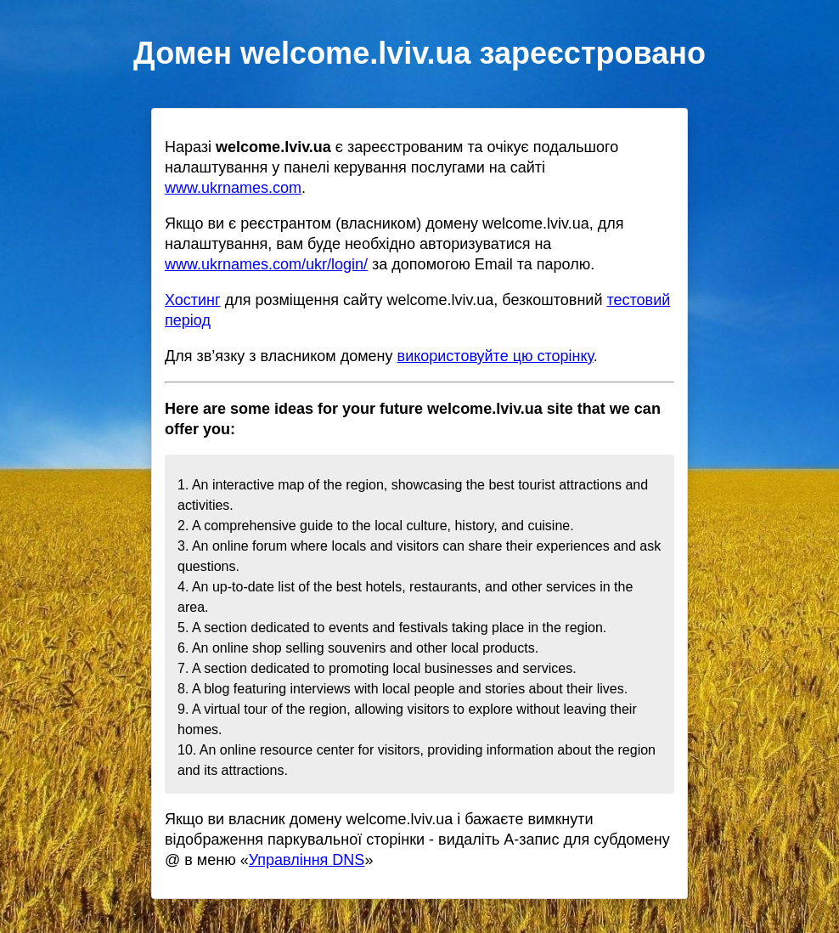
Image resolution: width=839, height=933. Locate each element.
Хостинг (193, 299)
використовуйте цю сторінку (495, 356)
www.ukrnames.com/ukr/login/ (266, 264)
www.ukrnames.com (233, 187)
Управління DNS (307, 859)
